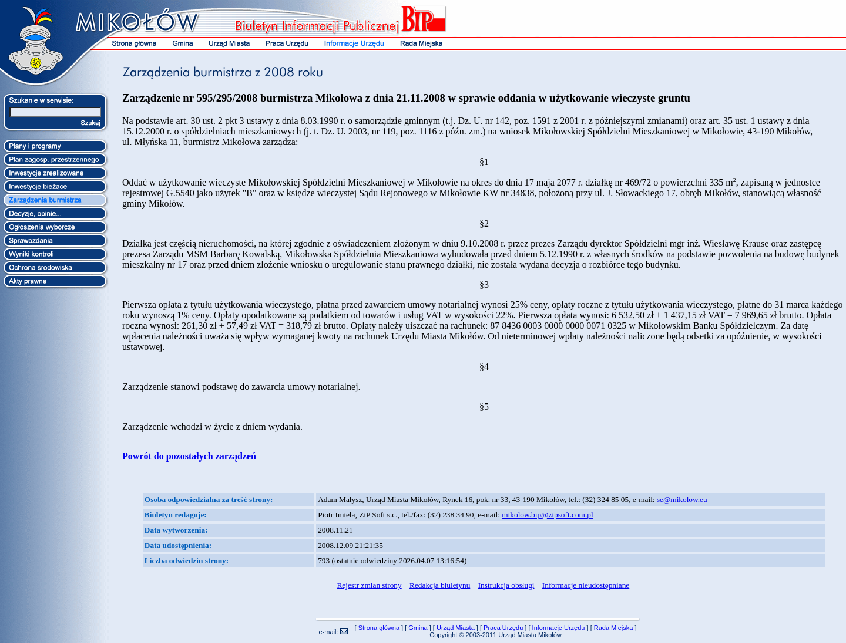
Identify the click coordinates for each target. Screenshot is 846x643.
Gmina (417, 627)
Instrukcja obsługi (506, 585)
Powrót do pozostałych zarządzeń (189, 456)
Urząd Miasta (456, 627)
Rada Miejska (613, 627)
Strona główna (379, 627)
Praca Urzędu (503, 627)
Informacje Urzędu (558, 627)
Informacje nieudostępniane (585, 585)
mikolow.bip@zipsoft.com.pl (547, 514)
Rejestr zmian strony (369, 585)
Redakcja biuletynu (439, 585)
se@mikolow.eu (682, 499)
